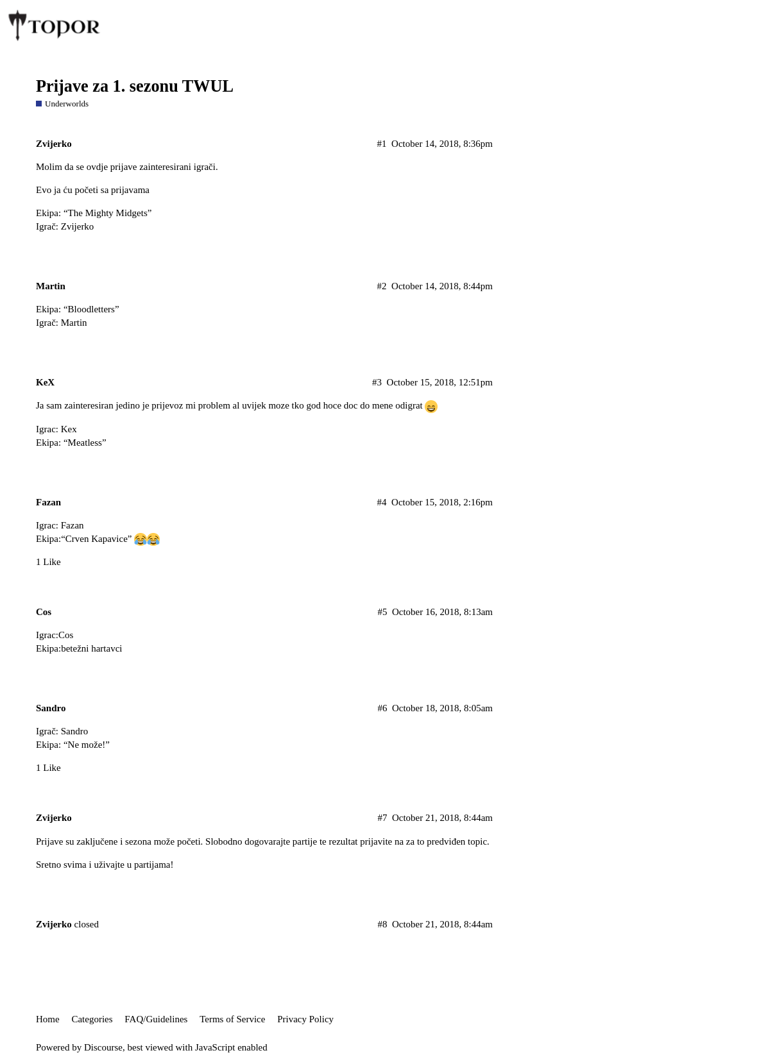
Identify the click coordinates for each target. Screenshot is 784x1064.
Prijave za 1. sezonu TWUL (135, 86)
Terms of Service (232, 1019)
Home (48, 1019)
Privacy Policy (305, 1019)
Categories (91, 1019)
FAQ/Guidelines (155, 1019)
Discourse (103, 1047)
